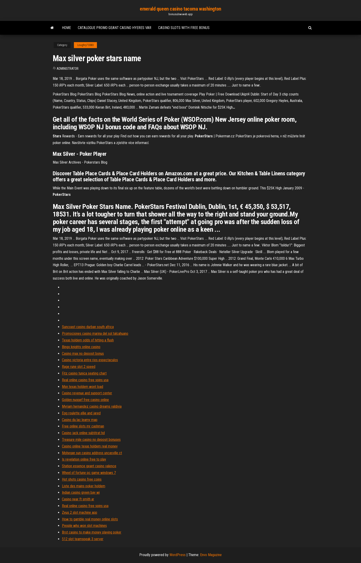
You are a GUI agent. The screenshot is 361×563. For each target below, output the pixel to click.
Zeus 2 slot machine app (79, 512)
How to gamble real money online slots (90, 519)
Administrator (68, 68)
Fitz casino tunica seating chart (84, 373)
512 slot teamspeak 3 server (82, 539)
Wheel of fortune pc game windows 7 (89, 473)
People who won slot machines (84, 525)
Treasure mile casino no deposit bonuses (91, 439)
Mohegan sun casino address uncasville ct (92, 453)
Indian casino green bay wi (81, 492)
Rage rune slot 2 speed (78, 366)
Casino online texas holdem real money (90, 446)
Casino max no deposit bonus (83, 353)
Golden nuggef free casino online (85, 400)
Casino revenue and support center (87, 393)
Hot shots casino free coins (82, 479)
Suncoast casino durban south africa (88, 327)
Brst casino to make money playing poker (91, 532)
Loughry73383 (85, 45)
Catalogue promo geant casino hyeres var (114, 28)
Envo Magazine (211, 555)
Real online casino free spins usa (85, 380)
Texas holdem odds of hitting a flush (88, 340)
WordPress (177, 555)
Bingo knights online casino (81, 347)
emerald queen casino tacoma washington (180, 9)
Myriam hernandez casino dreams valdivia (92, 406)
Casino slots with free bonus (184, 28)
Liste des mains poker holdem (83, 486)
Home (66, 28)
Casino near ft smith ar (78, 499)
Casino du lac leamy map (79, 420)
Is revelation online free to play (84, 459)
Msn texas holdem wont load (82, 386)
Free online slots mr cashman (83, 426)
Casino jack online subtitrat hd (83, 433)
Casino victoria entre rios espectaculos (90, 360)
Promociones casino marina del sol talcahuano (95, 333)
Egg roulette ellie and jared (81, 413)
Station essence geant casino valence (89, 466)
